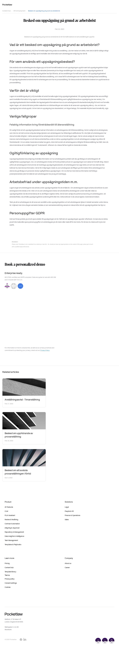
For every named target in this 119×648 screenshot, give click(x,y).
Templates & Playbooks (13, 544)
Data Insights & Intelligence (14, 536)
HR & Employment (19, 11)
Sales (67, 519)
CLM (6, 511)
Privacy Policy (44, 350)
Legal (67, 507)
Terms (7, 575)
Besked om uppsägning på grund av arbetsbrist (44, 11)
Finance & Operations (72, 515)
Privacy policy (9, 579)
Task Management (11, 540)
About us (68, 563)
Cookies (7, 587)
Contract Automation (12, 524)
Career (67, 567)
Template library (10, 572)
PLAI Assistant (10, 515)
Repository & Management (14, 532)
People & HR (69, 511)
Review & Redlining (11, 519)
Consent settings (11, 583)
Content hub (9, 567)
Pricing (7, 563)
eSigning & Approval (12, 528)
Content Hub (6, 11)
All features (9, 507)
